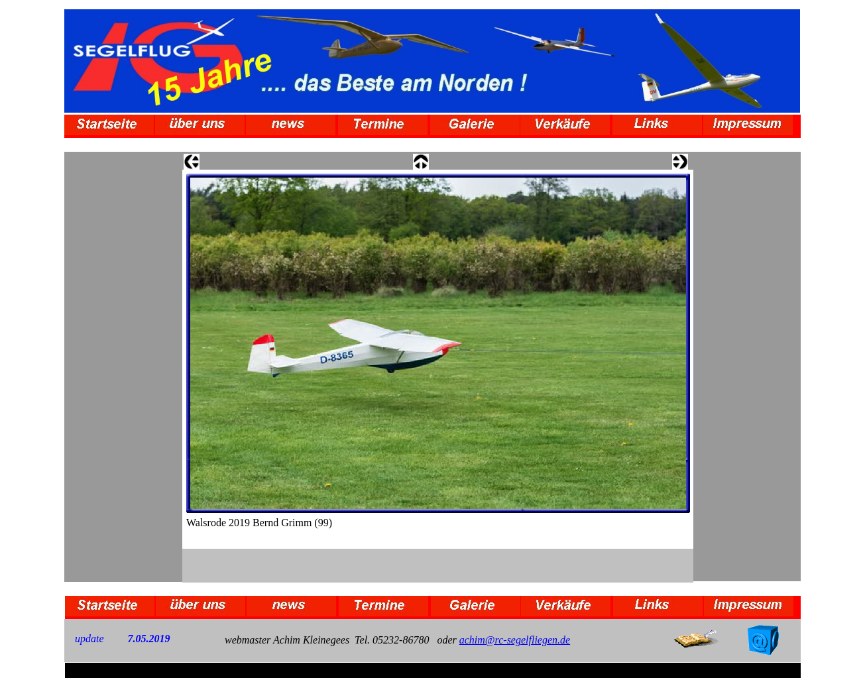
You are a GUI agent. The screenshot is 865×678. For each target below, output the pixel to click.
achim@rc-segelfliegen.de (514, 640)
